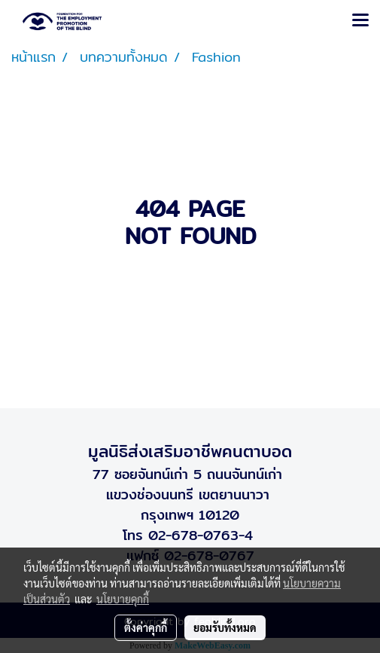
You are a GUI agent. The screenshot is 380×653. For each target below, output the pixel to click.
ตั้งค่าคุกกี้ (145, 627)
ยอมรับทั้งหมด (225, 627)
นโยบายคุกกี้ (122, 599)
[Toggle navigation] (360, 21)
